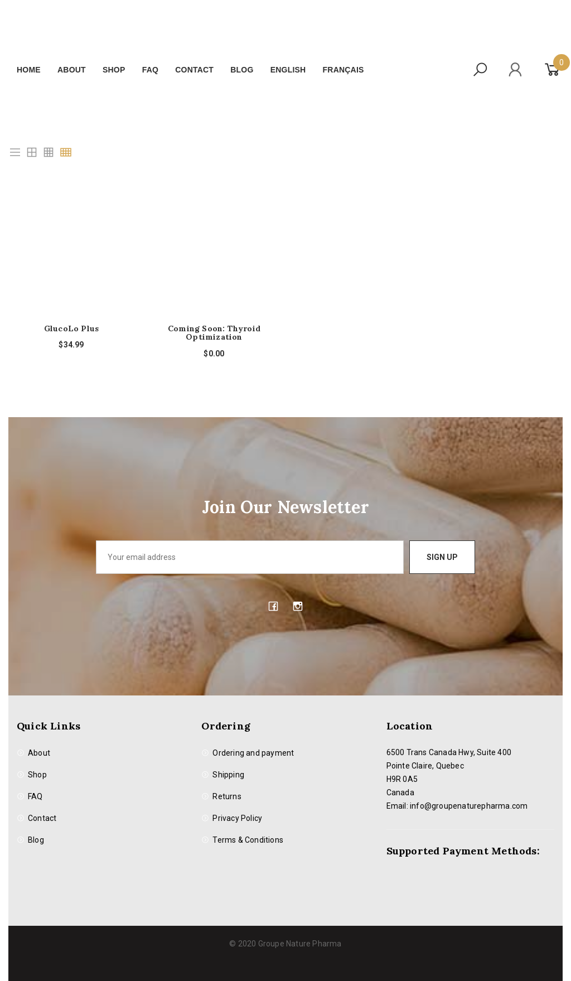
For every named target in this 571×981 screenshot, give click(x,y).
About (71, 69)
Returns (226, 796)
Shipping (228, 774)
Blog (241, 69)
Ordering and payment (253, 752)
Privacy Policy (237, 818)
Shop (114, 69)
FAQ (150, 69)
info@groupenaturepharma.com (469, 805)
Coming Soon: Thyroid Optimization (214, 333)
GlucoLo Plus (71, 329)
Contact (194, 69)
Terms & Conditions (247, 839)
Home (29, 69)
